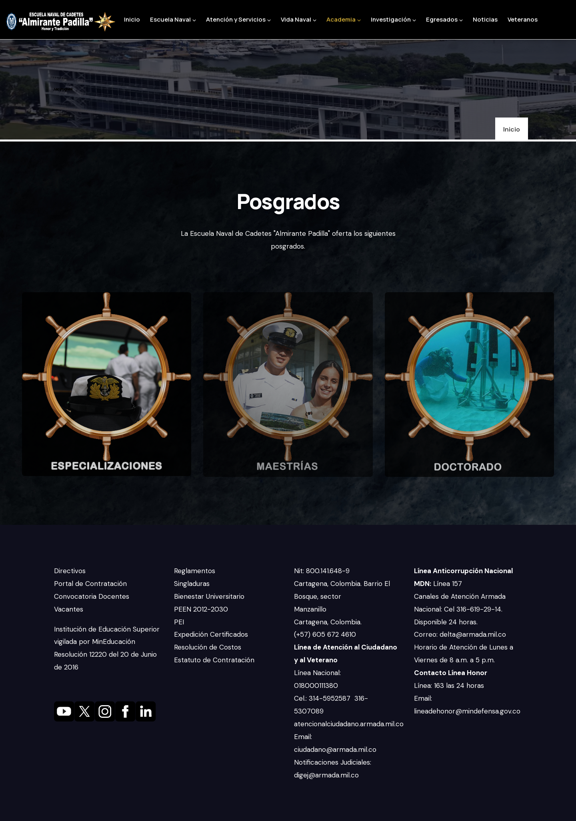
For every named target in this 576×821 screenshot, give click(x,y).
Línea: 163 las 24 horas (450, 685)
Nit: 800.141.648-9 (323, 570)
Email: (303, 736)
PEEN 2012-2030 (201, 609)
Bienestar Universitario (209, 596)
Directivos (70, 570)
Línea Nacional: (317, 672)
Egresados (444, 19)
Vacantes (68, 609)
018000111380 (317, 685)
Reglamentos (194, 570)
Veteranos (523, 19)
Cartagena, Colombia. (329, 622)
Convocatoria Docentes (91, 596)
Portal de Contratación (90, 583)
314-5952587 (330, 698)
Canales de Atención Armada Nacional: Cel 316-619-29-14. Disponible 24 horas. (460, 609)
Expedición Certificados (211, 634)
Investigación (393, 19)
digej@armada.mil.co (327, 775)
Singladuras (192, 583)
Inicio (132, 19)
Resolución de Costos (207, 647)
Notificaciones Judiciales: (332, 762)
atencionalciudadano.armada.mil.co (349, 723)
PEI (179, 622)
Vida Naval (298, 19)
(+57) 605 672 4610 (325, 634)
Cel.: (301, 698)
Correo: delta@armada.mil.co (460, 634)
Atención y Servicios (238, 19)
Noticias (485, 19)
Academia (343, 19)
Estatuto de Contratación (214, 660)
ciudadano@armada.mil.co (336, 749)
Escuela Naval (173, 19)
